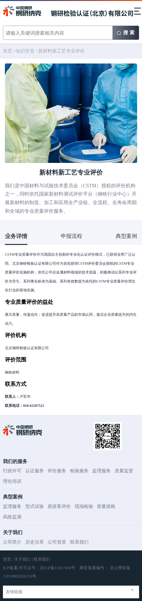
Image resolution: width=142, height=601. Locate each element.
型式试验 (34, 506)
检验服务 (79, 470)
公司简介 (12, 542)
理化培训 (12, 481)
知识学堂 (25, 50)
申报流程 (71, 236)
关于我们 (22, 559)
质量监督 (124, 470)
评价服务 (57, 470)
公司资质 (57, 542)
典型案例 (126, 236)
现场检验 (84, 506)
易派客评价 (59, 506)
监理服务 (101, 470)
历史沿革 (34, 542)
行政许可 (12, 470)
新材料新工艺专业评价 (61, 50)
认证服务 (34, 470)
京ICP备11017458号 (58, 568)
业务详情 (16, 236)
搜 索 (125, 32)
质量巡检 (106, 506)
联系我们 (79, 542)
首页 (7, 50)
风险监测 (12, 516)
